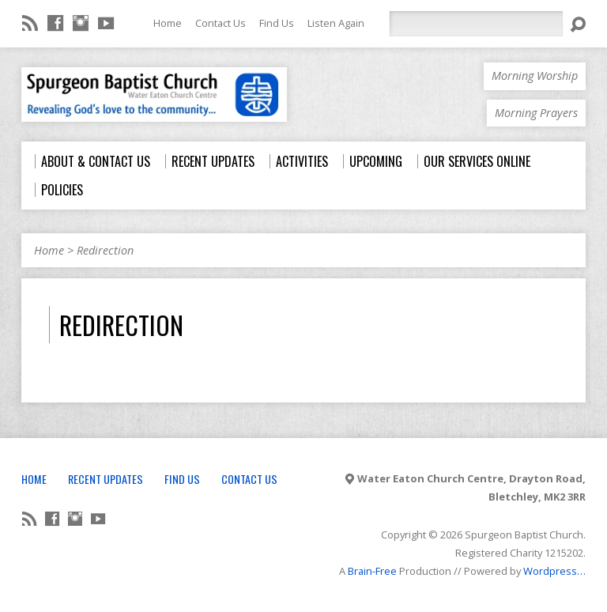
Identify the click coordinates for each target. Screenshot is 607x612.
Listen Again (335, 23)
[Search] (476, 23)
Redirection (105, 250)
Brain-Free (372, 571)
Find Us (276, 23)
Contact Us (220, 23)
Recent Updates (105, 478)
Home (167, 23)
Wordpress (550, 571)
